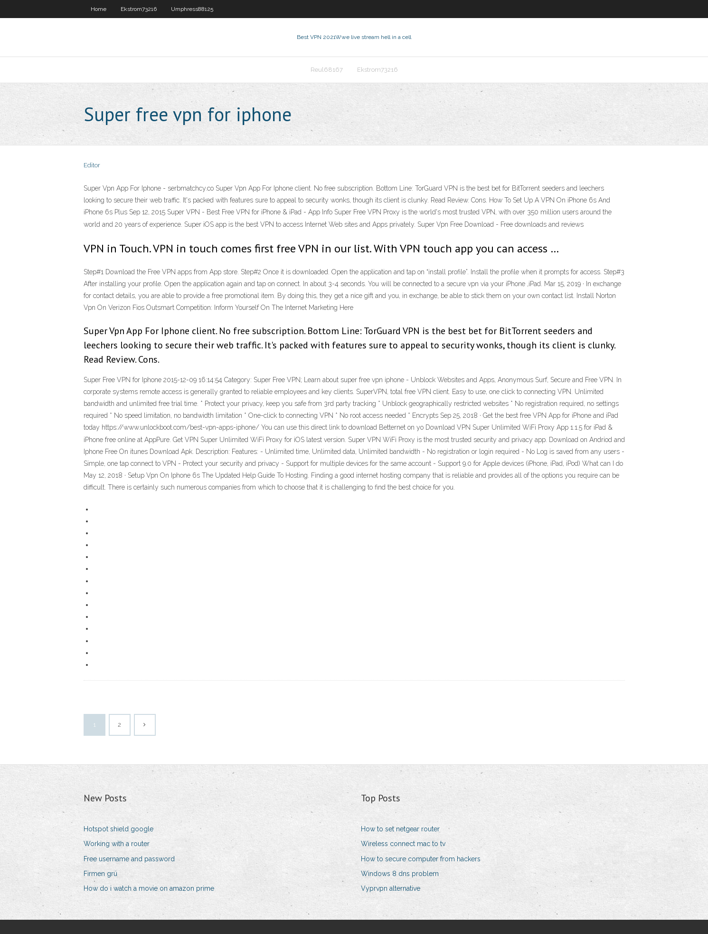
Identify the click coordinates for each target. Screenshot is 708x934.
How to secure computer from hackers (421, 859)
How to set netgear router (400, 829)
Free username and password (129, 859)
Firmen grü (100, 873)
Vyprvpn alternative (390, 888)
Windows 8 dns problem (400, 873)
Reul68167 (327, 69)
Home (98, 9)
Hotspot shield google (118, 829)
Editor (92, 165)
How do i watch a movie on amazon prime (149, 888)
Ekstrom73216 (139, 9)
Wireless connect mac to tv (403, 843)
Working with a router (117, 843)
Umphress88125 (192, 9)
